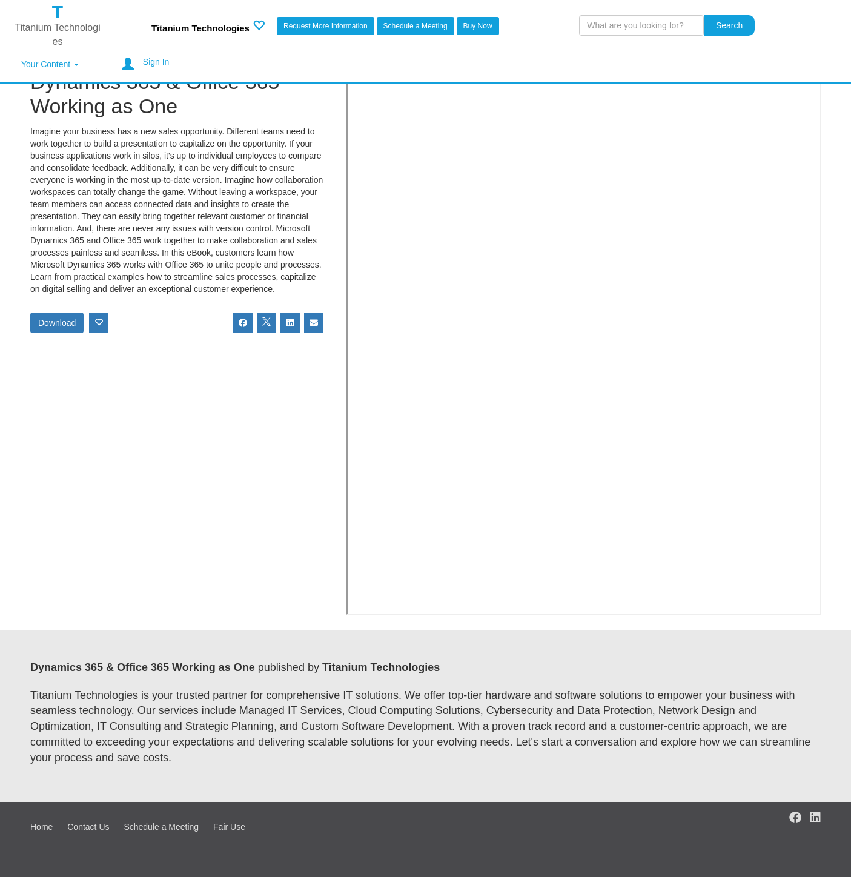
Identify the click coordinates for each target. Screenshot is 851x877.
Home (41, 827)
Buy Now (477, 26)
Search (729, 25)
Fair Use (229, 827)
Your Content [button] (50, 64)
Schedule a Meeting (415, 26)
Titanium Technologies (200, 28)
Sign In (156, 62)
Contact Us (88, 827)
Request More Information (325, 26)
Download (57, 323)
